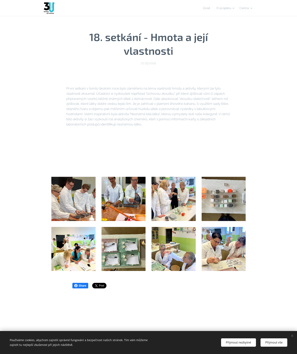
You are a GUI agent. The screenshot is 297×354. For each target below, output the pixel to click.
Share (80, 285)
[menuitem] (207, 8)
